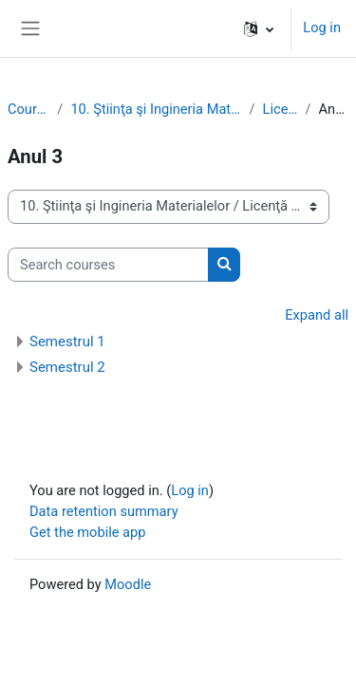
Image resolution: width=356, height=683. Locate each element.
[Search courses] (108, 265)
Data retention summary (103, 511)
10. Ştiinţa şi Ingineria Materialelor (155, 109)
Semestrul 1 (67, 341)
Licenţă (280, 109)
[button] (259, 28)
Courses (28, 109)
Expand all (316, 314)
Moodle (127, 584)
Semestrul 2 (67, 367)
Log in (322, 27)
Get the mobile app (87, 532)
